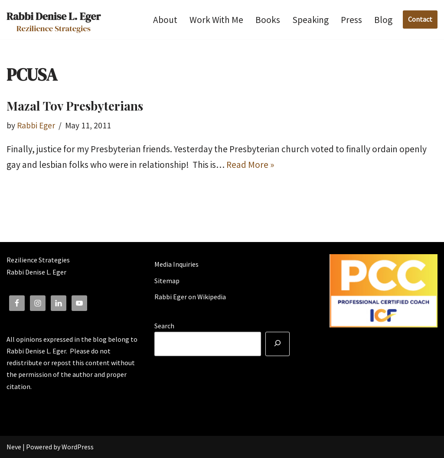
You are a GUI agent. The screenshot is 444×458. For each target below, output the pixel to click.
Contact (420, 19)
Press (351, 20)
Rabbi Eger (36, 125)
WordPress (78, 446)
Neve (14, 446)
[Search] (277, 344)
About (165, 20)
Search (164, 325)
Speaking (310, 20)
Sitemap (167, 280)
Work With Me (216, 20)
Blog (383, 20)
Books (267, 20)
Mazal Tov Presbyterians (75, 106)
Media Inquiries (176, 264)
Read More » (250, 164)
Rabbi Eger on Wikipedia (190, 296)
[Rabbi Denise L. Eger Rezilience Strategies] (54, 19)
